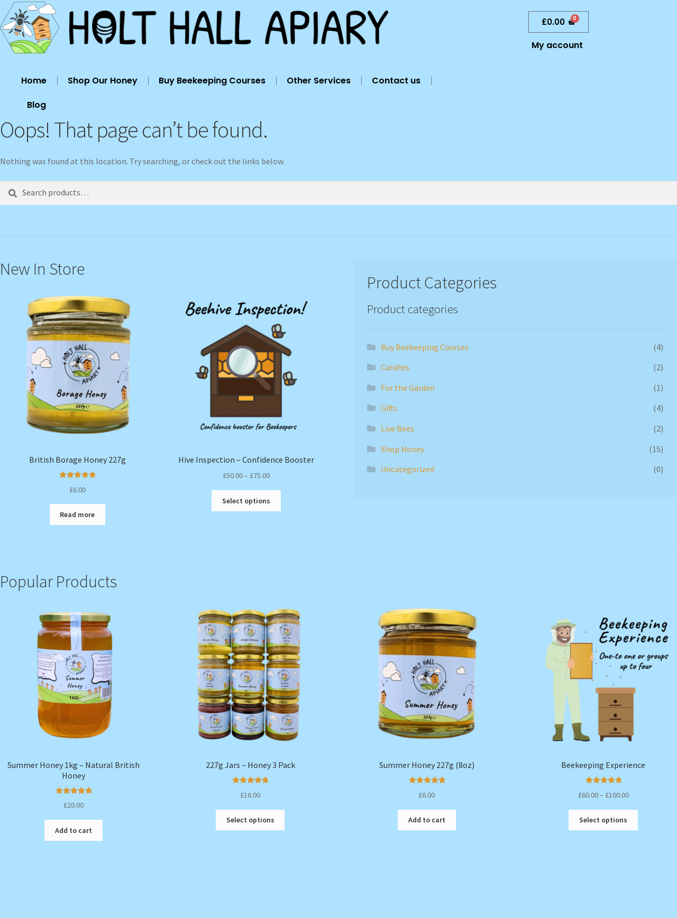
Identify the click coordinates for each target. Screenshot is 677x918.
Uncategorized (407, 469)
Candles (395, 367)
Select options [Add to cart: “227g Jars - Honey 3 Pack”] (250, 820)
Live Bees (397, 428)
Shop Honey (402, 449)
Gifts (389, 407)
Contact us (396, 80)
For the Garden (408, 387)
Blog (36, 105)
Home (34, 80)
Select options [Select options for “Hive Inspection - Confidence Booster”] (246, 500)
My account (557, 45)
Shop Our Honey (103, 80)
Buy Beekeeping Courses (212, 80)
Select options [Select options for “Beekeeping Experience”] (603, 820)
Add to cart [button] (73, 830)
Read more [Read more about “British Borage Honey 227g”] (77, 514)
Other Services (319, 80)
